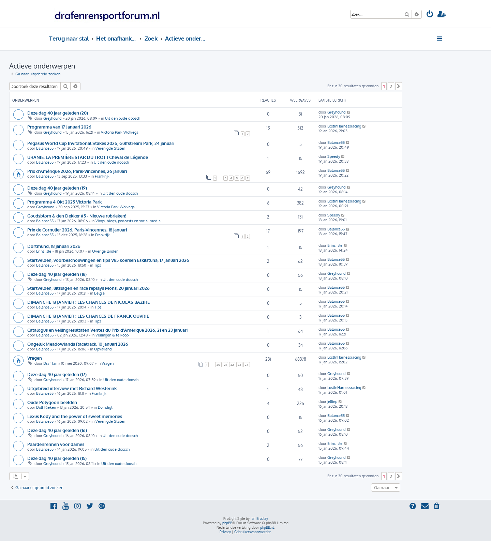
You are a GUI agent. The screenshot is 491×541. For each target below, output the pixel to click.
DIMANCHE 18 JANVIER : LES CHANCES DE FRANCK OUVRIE (88, 316)
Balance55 (45, 148)
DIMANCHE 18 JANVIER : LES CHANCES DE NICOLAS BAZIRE (88, 302)
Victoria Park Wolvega (119, 132)
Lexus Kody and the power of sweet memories (74, 416)
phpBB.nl (267, 527)
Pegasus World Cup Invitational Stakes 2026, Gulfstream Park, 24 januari (100, 143)
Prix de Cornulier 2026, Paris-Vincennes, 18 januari (77, 229)
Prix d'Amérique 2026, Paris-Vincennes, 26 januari (77, 171)
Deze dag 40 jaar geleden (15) (57, 458)
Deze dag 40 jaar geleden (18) (57, 274)
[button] (398, 86)
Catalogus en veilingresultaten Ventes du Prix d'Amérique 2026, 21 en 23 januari (107, 330)
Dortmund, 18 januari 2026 (53, 246)
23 (239, 364)
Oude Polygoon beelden (52, 402)
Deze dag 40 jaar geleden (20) (57, 113)
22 (232, 364)
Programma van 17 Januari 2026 (59, 127)
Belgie (99, 293)
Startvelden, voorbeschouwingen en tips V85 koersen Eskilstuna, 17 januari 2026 (108, 260)
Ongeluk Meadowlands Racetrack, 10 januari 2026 (77, 344)
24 (247, 364)
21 (225, 364)
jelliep (332, 401)
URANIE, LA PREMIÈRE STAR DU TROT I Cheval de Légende (87, 157)
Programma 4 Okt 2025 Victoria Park (64, 202)
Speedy (333, 156)
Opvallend (103, 349)
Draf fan (50, 363)
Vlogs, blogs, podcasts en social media (128, 221)
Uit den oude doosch (122, 118)
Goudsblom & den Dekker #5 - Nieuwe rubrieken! (76, 216)
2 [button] (391, 86)
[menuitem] (430, 14)
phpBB (227, 523)
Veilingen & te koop (112, 335)
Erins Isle (43, 251)
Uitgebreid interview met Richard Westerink (72, 388)
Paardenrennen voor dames (55, 444)
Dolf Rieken (46, 407)
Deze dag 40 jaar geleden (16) (57, 430)
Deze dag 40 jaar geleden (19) (57, 188)
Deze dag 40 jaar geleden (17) (57, 374)
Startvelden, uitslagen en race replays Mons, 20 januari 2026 (88, 288)
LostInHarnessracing (344, 126)
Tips (97, 265)
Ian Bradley (259, 518)
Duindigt (105, 407)
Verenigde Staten (110, 148)
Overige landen (105, 251)
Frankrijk (102, 176)
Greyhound (52, 118)
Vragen (34, 358)
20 (218, 364)
